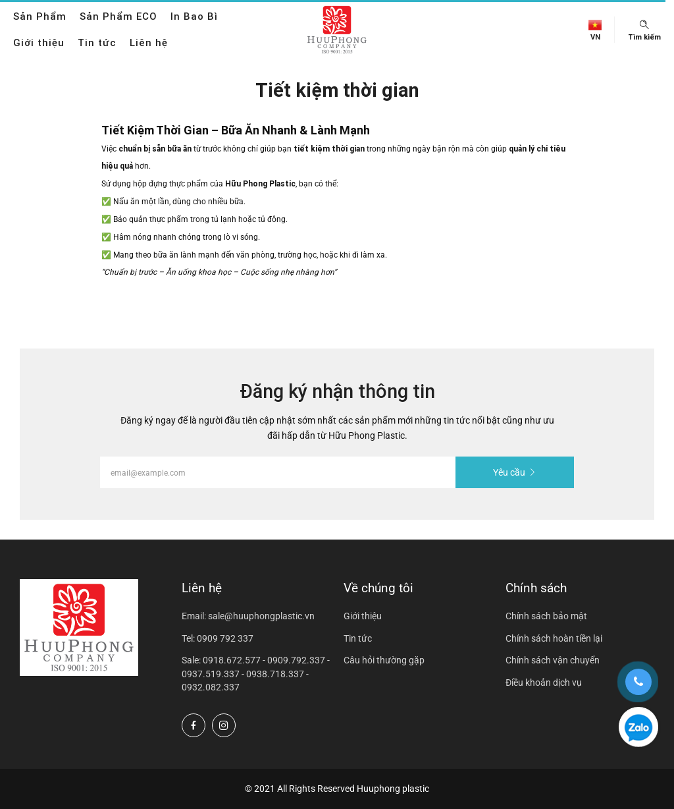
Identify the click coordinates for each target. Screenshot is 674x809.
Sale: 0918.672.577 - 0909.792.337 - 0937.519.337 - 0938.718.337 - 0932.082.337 (256, 673)
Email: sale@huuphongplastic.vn (248, 616)
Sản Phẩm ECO (118, 16)
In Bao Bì (194, 16)
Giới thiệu (39, 42)
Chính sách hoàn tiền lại (554, 638)
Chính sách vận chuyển (553, 660)
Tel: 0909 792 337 (217, 638)
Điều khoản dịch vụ (544, 682)
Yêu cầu (514, 472)
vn (595, 37)
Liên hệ (149, 42)
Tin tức (97, 42)
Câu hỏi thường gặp (384, 660)
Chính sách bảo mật (546, 616)
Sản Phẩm (39, 16)
